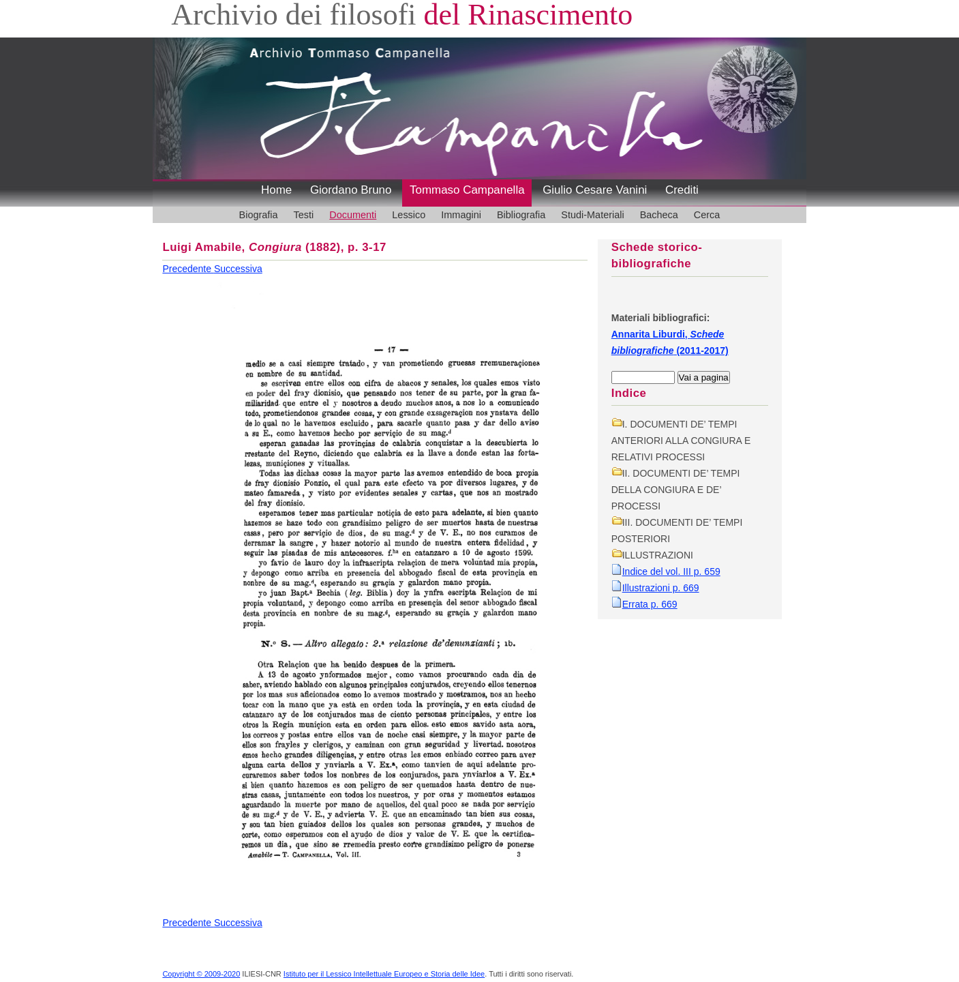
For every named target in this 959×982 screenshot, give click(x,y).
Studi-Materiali (592, 214)
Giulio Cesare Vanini (595, 189)
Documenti (352, 214)
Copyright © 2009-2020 (201, 974)
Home (276, 189)
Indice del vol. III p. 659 (671, 571)
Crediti (682, 189)
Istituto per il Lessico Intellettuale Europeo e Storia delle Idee (384, 974)
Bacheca (659, 214)
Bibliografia (521, 214)
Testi (304, 214)
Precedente (188, 268)
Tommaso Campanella (467, 189)
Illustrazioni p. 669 (660, 587)
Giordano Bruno (351, 189)
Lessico (408, 214)
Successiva (238, 268)
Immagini (461, 214)
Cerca (707, 214)
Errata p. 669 (650, 604)
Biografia (258, 214)
